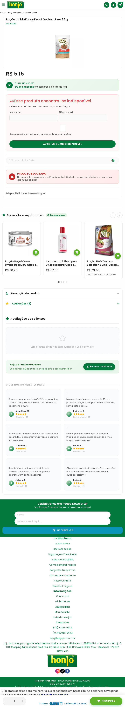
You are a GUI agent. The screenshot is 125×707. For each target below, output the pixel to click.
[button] (59, 282)
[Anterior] (113, 215)
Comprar (106, 701)
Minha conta (62, 601)
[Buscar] (106, 5)
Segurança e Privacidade (62, 554)
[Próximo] (120, 215)
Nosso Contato (62, 580)
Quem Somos (62, 543)
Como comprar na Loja (62, 564)
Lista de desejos (62, 617)
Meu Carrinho (62, 612)
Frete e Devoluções (63, 559)
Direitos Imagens (62, 586)
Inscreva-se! (63, 530)
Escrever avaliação (99, 366)
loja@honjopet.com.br (62, 638)
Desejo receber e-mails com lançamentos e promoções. (40, 134)
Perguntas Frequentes (62, 570)
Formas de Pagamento (62, 575)
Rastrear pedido (62, 549)
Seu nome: (15, 112)
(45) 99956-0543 (63, 632)
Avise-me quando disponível (62, 144)
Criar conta (62, 596)
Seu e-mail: (66, 112)
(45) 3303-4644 (62, 627)
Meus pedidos (62, 606)
